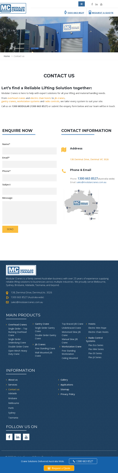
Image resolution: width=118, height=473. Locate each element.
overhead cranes (16, 98)
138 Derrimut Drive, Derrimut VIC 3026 (89, 159)
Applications (67, 384)
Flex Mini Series (96, 349)
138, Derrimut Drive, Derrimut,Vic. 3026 (31, 292)
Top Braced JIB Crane (72, 323)
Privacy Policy (68, 394)
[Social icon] (92, 4)
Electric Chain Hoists (98, 331)
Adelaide (12, 393)
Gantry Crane (42, 323)
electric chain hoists (40, 98)
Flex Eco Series (95, 345)
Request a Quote (102, 13)
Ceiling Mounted (70, 358)
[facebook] (9, 437)
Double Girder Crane (18, 346)
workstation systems (28, 101)
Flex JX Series (94, 357)
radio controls (52, 101)
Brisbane (12, 398)
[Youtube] (26, 437)
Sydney (11, 412)
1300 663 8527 (75, 13)
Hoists (91, 323)
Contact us (14, 389)
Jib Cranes (40, 344)
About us (13, 379)
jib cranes (60, 98)
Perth (11, 408)
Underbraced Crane (71, 327)
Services (12, 384)
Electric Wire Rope (97, 327)
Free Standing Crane (45, 348)
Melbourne (13, 403)
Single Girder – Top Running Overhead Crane (17, 332)
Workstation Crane (71, 346)
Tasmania (13, 417)
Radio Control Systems (94, 339)
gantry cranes (8, 101)
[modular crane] (14, 7)
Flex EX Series (95, 353)
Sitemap (65, 389)
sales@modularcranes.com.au (91, 182)
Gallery (64, 379)
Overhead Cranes (17, 324)
